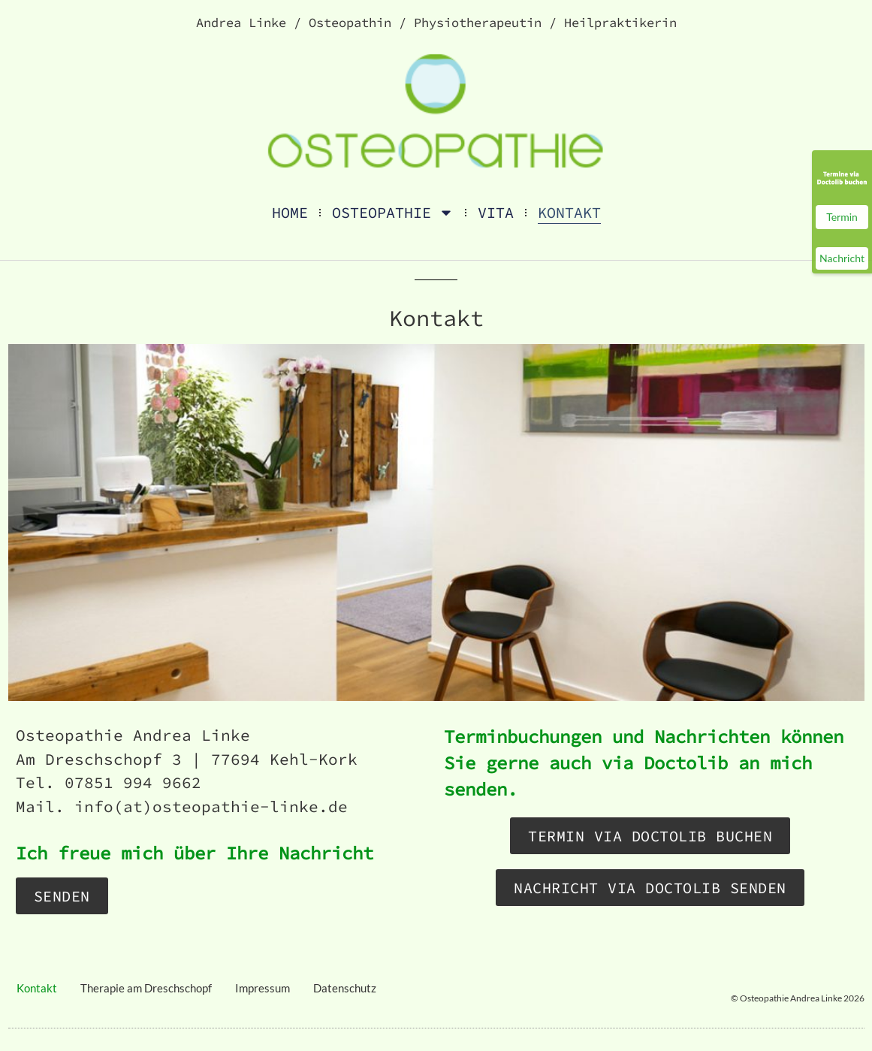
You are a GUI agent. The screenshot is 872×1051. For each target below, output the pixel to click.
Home (290, 212)
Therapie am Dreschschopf (146, 988)
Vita (496, 212)
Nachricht (841, 258)
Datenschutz (344, 988)
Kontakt (569, 212)
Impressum (262, 988)
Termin (842, 216)
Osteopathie (393, 212)
